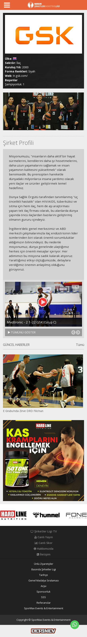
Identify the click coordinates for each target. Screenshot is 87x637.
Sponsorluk (43, 591)
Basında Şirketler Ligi (43, 569)
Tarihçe (43, 575)
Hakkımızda (43, 548)
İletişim (43, 554)
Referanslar (44, 602)
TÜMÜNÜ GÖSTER (22, 332)
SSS (43, 597)
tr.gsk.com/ (20, 76)
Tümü (80, 345)
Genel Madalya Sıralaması (43, 580)
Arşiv (43, 586)
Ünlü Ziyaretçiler (43, 564)
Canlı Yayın (43, 537)
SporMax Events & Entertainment (43, 608)
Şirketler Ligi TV (43, 531)
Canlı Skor (43, 543)
